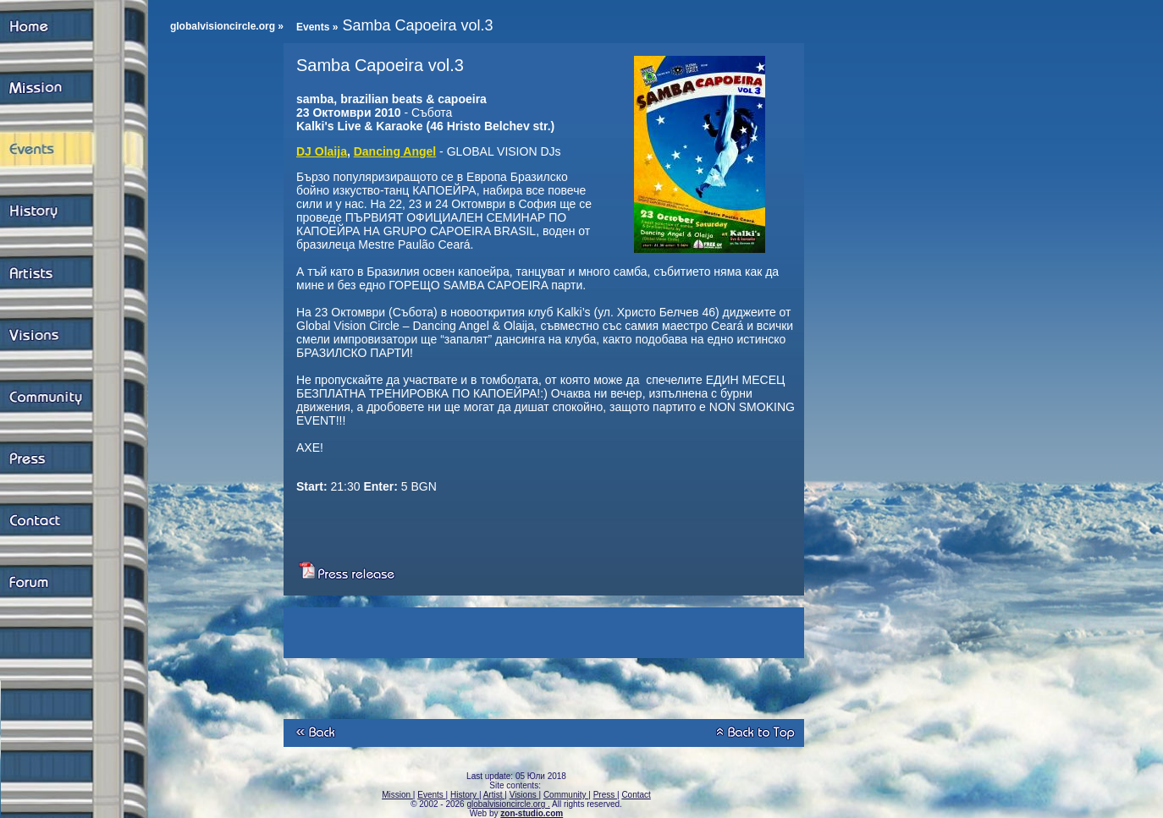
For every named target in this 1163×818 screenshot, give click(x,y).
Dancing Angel (395, 151)
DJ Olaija (321, 151)
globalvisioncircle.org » (227, 26)
